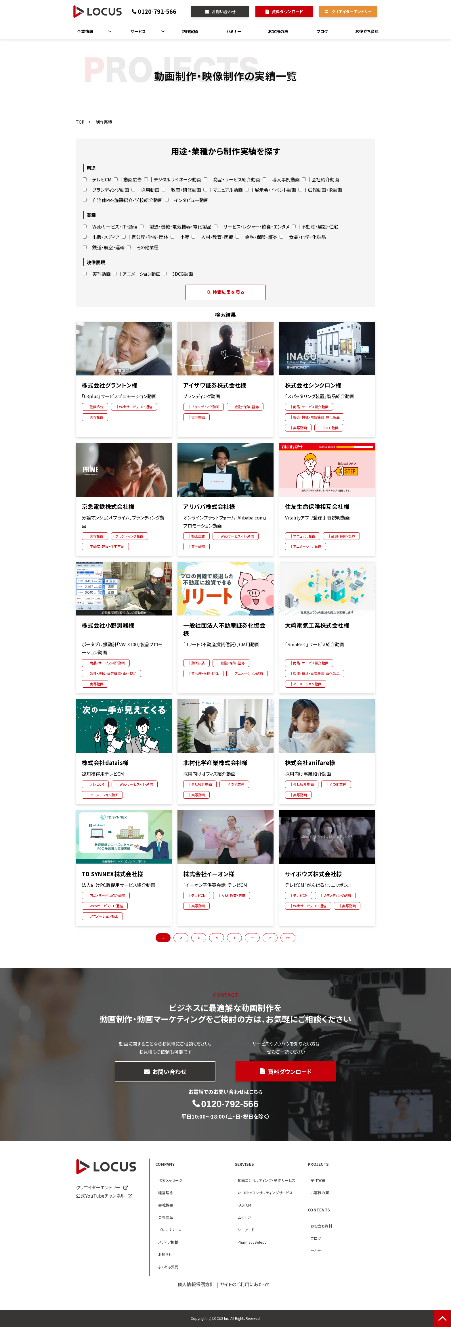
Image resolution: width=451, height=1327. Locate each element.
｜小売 (180, 236)
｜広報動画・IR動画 (320, 189)
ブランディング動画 (130, 536)
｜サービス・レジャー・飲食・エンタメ (252, 226)
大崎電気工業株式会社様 (317, 625)
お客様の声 (278, 31)
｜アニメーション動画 (136, 273)
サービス (138, 31)
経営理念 (165, 1192)
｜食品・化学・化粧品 (303, 236)
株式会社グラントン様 (109, 385)
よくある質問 (168, 1267)
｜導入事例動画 (281, 179)
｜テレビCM (97, 179)
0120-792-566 (157, 11)
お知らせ (165, 1254)
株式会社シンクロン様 (313, 385)
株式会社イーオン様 (208, 874)
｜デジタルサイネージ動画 (172, 179)
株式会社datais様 (105, 763)
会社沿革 (165, 1217)
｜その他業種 (142, 247)
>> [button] (288, 937)
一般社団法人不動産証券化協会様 (224, 629)
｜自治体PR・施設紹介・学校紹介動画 (123, 200)
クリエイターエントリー (351, 11)
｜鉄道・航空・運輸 (104, 247)
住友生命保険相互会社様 (317, 507)
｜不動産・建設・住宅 (315, 226)
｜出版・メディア (101, 236)
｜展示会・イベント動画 (270, 189)
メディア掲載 (168, 1242)
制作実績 (190, 31)
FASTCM (244, 1205)
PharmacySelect (252, 1242)
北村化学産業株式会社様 (215, 763)
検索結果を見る (225, 292)
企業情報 (85, 31)
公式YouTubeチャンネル (100, 1195)
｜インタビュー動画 (187, 200)
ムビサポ (245, 1217)
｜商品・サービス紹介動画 (232, 179)
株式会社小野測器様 (108, 625)
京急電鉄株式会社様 (108, 507)
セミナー (233, 31)
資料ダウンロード (287, 11)
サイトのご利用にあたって (245, 1284)
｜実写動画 (97, 273)
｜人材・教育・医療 (212, 236)
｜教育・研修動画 (181, 189)
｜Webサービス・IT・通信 (110, 226)
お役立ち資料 (367, 31)
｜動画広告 (128, 179)
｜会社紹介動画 (320, 179)
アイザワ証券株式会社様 (214, 385)
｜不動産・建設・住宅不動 (105, 546)
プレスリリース (169, 1229)
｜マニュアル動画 (223, 189)
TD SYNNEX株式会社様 (113, 874)
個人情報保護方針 (195, 1284)
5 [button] (234, 937)
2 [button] (181, 937)
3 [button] (199, 937)
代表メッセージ (170, 1180)
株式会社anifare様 (310, 763)
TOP (80, 122)
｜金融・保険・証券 (256, 236)
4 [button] (216, 937)
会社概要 (165, 1205)
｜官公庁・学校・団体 (145, 236)
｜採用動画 (145, 189)
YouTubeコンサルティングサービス (265, 1192)
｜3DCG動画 (178, 273)
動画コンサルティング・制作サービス (266, 1180)
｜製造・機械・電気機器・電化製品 (175, 226)
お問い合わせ (224, 11)
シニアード (246, 1229)
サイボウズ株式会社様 (313, 874)
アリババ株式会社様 (209, 507)
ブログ (322, 31)
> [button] (270, 937)
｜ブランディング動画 (106, 189)
